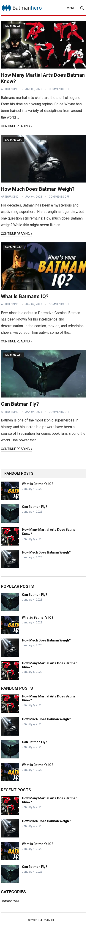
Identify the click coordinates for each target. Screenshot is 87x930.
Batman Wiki (13, 26)
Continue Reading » (16, 126)
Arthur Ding (10, 89)
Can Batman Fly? (20, 404)
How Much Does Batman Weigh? (38, 189)
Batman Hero (48, 920)
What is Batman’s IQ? (25, 296)
